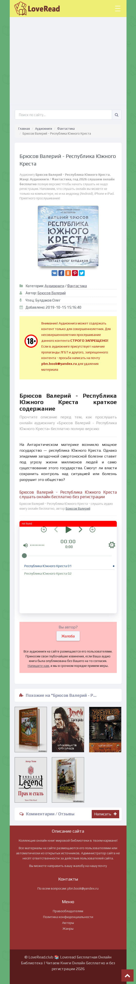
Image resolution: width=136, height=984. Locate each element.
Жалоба (68, 636)
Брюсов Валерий (51, 293)
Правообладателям (68, 911)
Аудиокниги (43, 128)
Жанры (68, 928)
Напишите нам (38, 666)
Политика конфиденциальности (68, 917)
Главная (24, 128)
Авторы (68, 923)
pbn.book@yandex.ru (83, 888)
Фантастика (66, 128)
